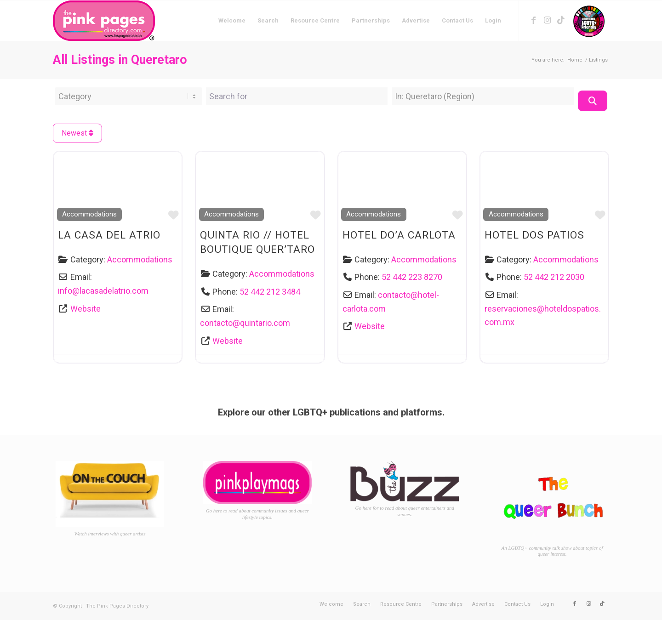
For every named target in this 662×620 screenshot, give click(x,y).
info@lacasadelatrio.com (103, 291)
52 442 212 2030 (554, 277)
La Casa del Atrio (109, 235)
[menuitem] (231, 20)
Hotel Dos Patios (534, 235)
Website (85, 308)
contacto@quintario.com (245, 323)
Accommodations (89, 214)
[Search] (592, 101)
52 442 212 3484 (270, 291)
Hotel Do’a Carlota (399, 235)
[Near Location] (483, 96)
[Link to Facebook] (533, 20)
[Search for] (297, 96)
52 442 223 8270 (412, 277)
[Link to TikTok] (561, 20)
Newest (77, 133)
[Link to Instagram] (547, 20)
